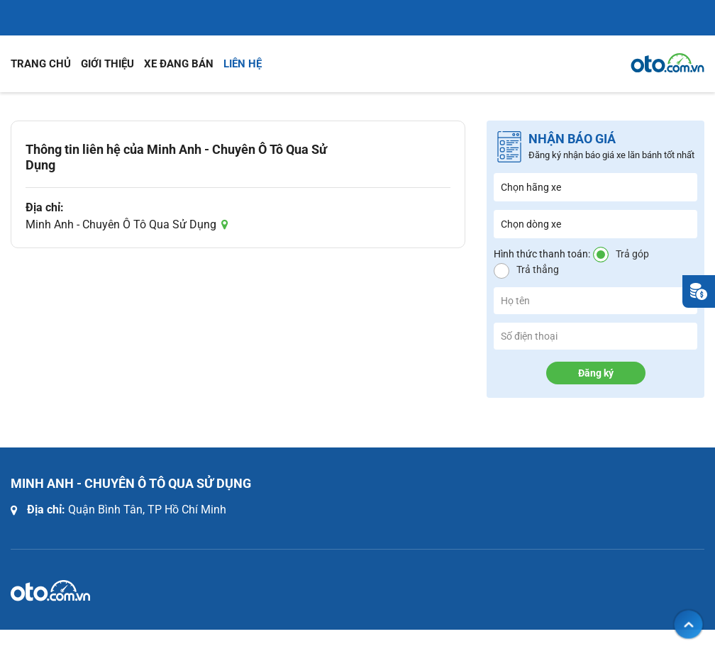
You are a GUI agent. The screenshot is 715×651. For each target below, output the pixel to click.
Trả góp (632, 254)
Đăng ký (596, 373)
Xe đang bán (179, 63)
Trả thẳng (537, 269)
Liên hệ (242, 63)
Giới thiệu (107, 63)
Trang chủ (41, 63)
